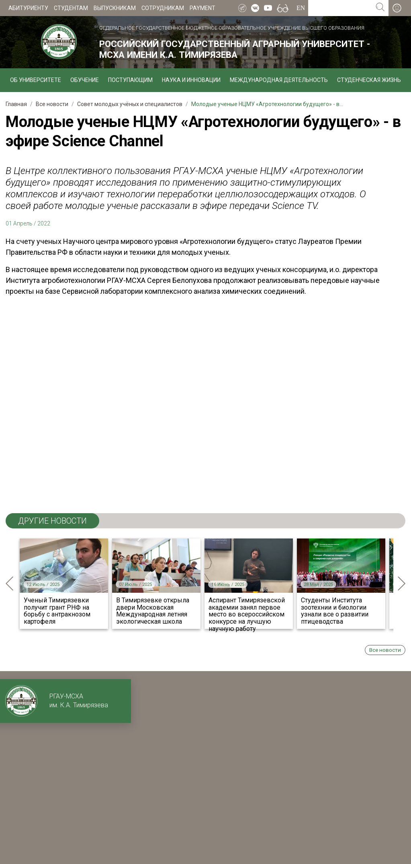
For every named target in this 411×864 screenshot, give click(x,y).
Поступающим (130, 80)
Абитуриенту (28, 8)
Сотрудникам (162, 8)
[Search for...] (340, 8)
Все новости (385, 650)
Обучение (84, 80)
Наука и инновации (191, 80)
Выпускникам (115, 8)
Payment (202, 8)
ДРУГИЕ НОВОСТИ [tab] (52, 521)
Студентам (71, 8)
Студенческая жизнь (369, 80)
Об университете (35, 80)
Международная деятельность (279, 80)
